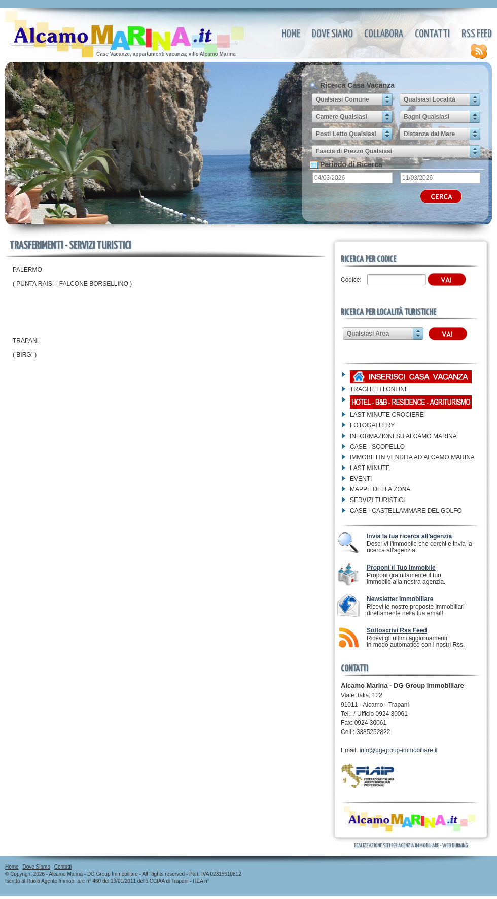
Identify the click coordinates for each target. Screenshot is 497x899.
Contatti (432, 34)
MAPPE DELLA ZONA (380, 489)
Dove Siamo (332, 34)
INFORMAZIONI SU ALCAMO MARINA (403, 436)
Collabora (383, 34)
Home (290, 34)
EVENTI (361, 478)
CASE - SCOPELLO (377, 446)
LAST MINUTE (370, 468)
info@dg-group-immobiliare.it (399, 750)
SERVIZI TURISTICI (377, 500)
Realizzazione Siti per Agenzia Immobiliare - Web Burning (411, 845)
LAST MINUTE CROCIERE (387, 414)
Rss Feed (477, 44)
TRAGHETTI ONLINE (379, 389)
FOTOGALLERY (372, 425)
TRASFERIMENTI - (129, 28)
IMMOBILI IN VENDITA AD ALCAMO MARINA (412, 457)
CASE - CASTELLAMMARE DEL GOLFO (406, 510)
